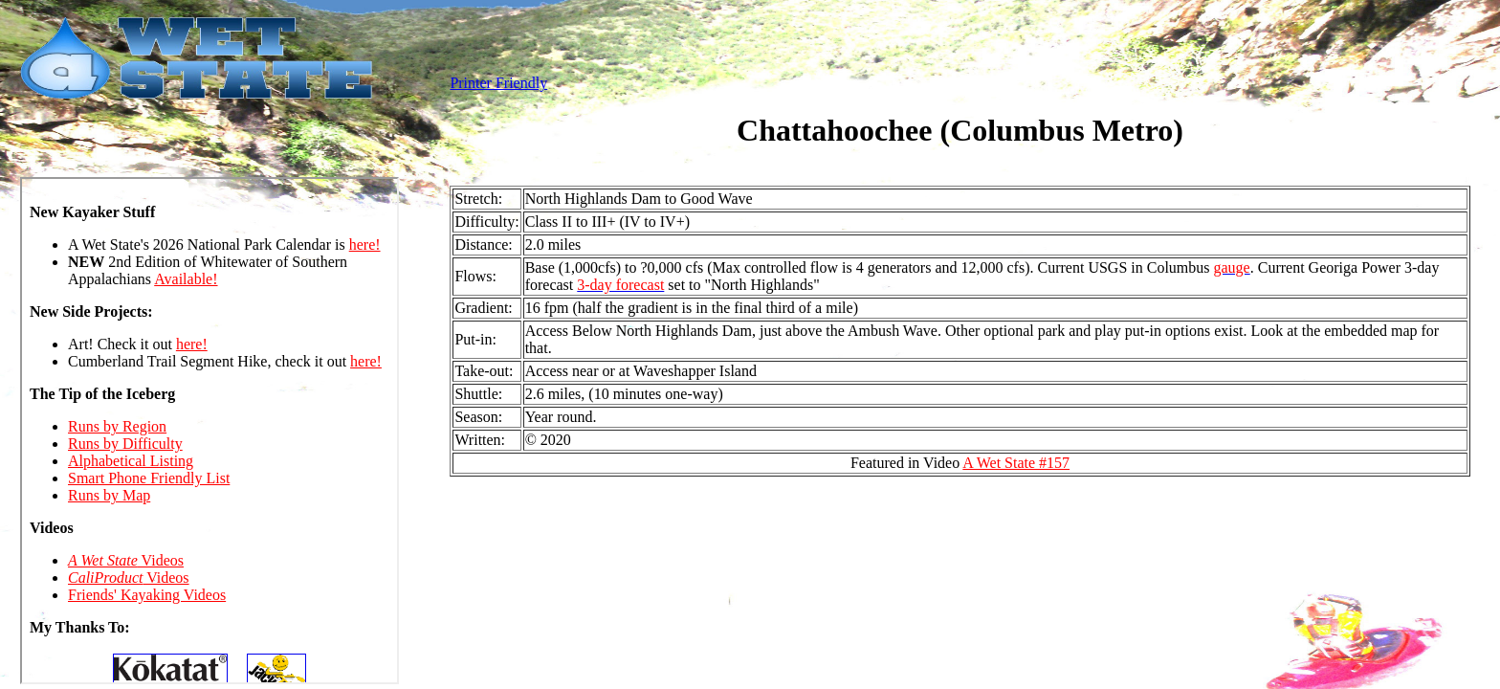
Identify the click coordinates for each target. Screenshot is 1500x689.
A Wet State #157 (1016, 463)
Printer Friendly (498, 83)
